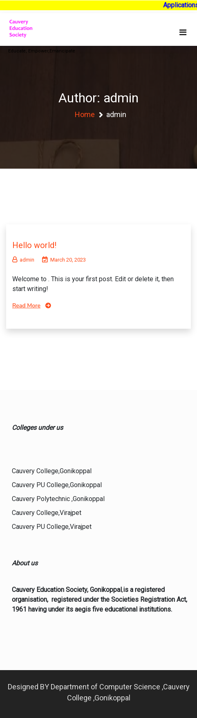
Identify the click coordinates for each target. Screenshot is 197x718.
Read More (26, 305)
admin (23, 260)
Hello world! (34, 245)
